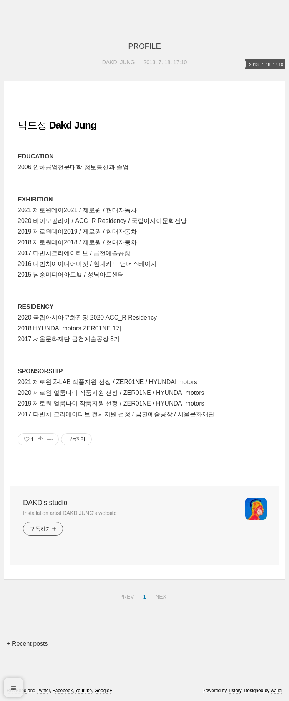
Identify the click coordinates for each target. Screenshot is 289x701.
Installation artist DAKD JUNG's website (69, 513)
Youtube (83, 690)
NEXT (161, 595)
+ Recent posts (27, 643)
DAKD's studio (45, 502)
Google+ (103, 690)
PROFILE (144, 46)
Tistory (234, 690)
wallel (276, 690)
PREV (125, 595)
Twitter (43, 690)
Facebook (63, 690)
